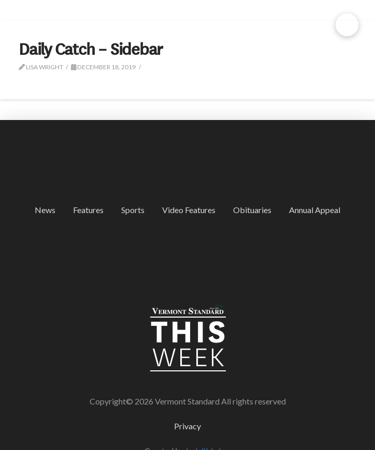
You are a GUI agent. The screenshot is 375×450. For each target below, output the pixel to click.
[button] (347, 24)
